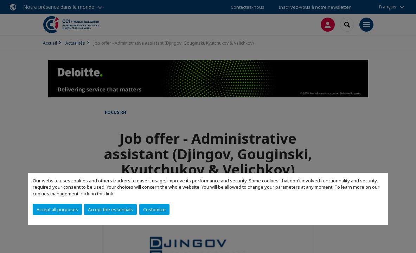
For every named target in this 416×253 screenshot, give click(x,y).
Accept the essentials (110, 209)
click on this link (97, 193)
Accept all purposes (57, 209)
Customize (154, 209)
